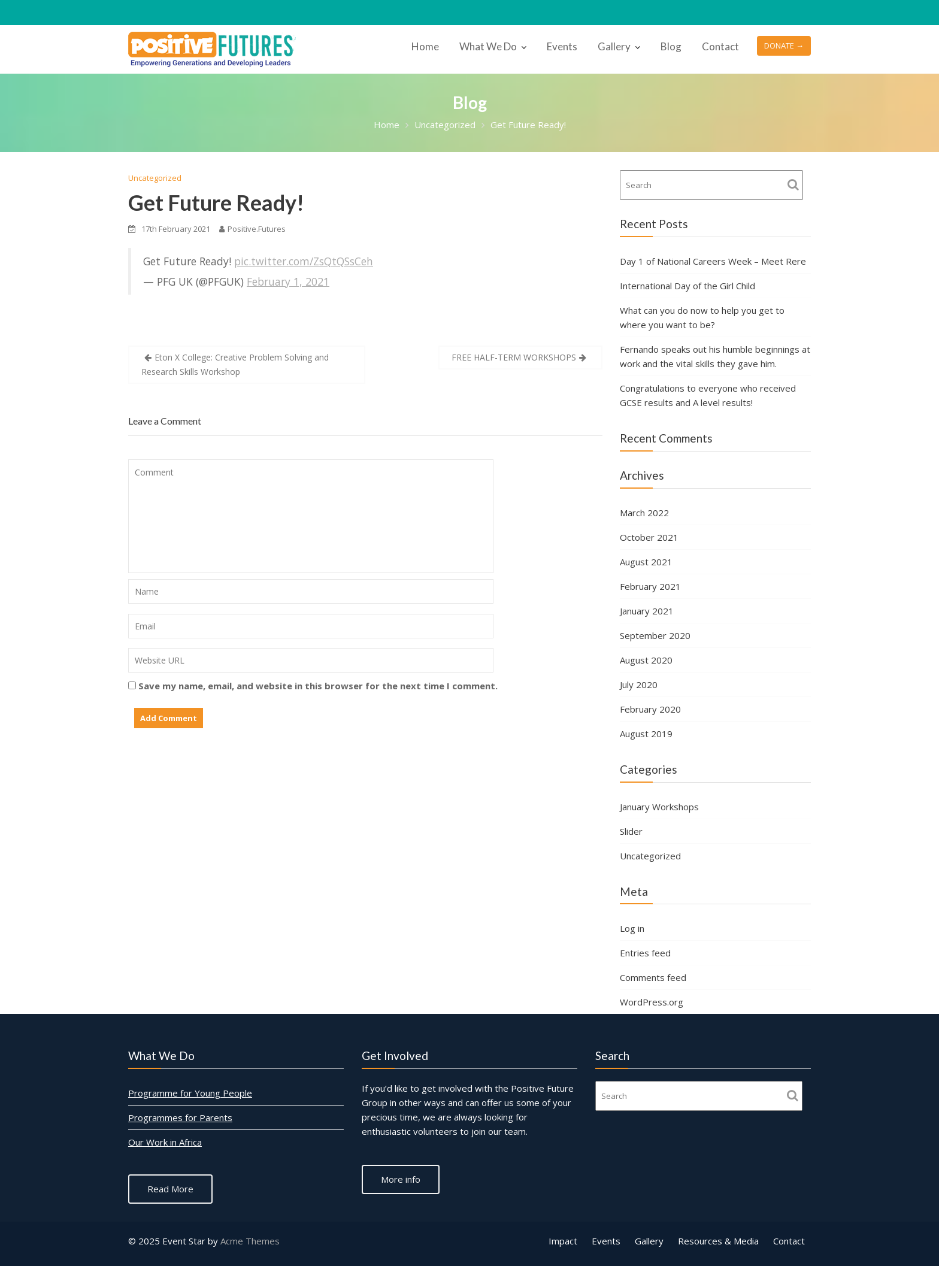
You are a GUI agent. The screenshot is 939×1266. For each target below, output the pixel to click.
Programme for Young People (191, 1094)
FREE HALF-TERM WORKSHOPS (514, 357)
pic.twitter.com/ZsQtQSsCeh (303, 261)
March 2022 (644, 513)
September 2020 (655, 635)
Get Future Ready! (216, 202)
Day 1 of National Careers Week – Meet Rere (713, 261)
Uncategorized (154, 177)
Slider (631, 831)
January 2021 (647, 611)
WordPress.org (651, 1002)
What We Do (488, 46)
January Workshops (659, 807)
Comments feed (653, 977)
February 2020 (650, 709)
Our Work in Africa (166, 1142)
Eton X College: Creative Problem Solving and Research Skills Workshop (235, 364)
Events (562, 46)
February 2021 (650, 586)
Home (425, 46)
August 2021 (646, 562)
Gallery (614, 46)
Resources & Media (718, 1241)
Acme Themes (250, 1241)
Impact (563, 1241)
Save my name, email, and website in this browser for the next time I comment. (318, 686)
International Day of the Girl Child (687, 286)
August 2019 (646, 734)
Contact (720, 46)
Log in (632, 928)
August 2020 (646, 660)
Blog (671, 46)
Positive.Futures (252, 228)
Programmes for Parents (181, 1118)
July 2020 (639, 684)
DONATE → (784, 45)
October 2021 (649, 537)
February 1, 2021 (288, 281)
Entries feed (645, 953)
